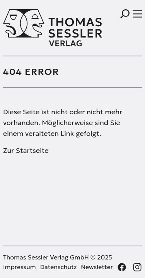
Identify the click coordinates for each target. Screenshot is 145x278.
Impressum (19, 267)
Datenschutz (58, 267)
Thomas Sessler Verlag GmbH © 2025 (57, 257)
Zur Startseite (25, 150)
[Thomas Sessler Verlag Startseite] (38, 27)
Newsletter (97, 267)
